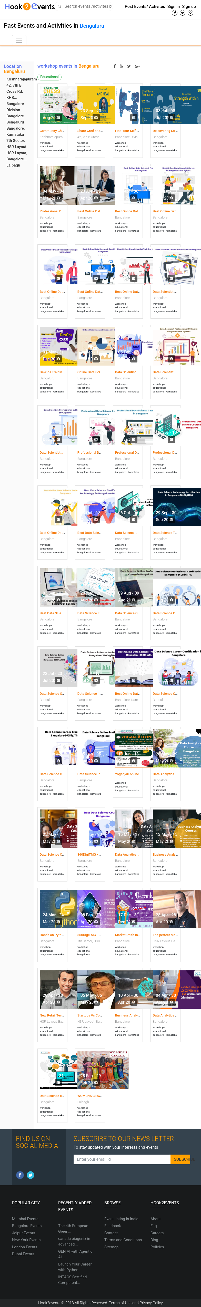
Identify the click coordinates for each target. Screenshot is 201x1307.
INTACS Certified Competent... (72, 1280)
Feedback (112, 1225)
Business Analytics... (168, 854)
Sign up (189, 6)
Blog (154, 1240)
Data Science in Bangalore (96, 774)
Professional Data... (54, 211)
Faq (153, 1225)
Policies (157, 1247)
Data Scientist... (51, 452)
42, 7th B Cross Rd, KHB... (14, 91)
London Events (24, 1247)
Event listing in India (121, 1219)
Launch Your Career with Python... (75, 1267)
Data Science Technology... (173, 533)
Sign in (173, 6)
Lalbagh (13, 165)
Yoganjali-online (127, 774)
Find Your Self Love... (131, 131)
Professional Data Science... (98, 452)
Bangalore (15, 116)
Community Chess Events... (60, 131)
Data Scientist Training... (171, 372)
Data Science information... (97, 694)
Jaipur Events (23, 1233)
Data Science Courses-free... (61, 854)
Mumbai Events (25, 1219)
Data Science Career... (169, 694)
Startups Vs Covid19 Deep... (98, 1015)
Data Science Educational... (97, 613)
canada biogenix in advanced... (74, 1241)
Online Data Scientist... (94, 372)
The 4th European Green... (73, 1228)
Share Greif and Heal (92, 131)
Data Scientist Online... (170, 292)
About (155, 1219)
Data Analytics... (127, 854)
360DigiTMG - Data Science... (99, 935)
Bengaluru (92, 26)
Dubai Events (23, 1254)
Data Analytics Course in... (172, 774)
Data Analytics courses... (171, 1015)
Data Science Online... (131, 613)
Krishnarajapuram (21, 79)
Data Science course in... (58, 1096)
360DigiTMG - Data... (92, 854)
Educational (49, 77)
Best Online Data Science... (60, 533)
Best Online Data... (91, 211)
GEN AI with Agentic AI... (75, 1254)
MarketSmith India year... (133, 935)
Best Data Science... (92, 533)
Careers (157, 1233)
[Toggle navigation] (19, 40)
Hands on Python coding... (59, 935)
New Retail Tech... (53, 1015)
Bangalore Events (27, 1225)
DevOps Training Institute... (60, 372)
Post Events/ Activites (145, 6)
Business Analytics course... (136, 1015)
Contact (111, 1233)
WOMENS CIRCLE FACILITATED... (102, 1096)
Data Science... (126, 533)
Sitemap (111, 1247)
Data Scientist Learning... (134, 372)
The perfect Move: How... (171, 935)
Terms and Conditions (123, 1240)
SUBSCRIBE (182, 1159)
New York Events (26, 1240)
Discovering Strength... (170, 131)
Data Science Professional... (174, 613)
